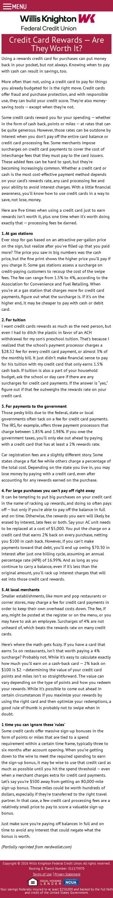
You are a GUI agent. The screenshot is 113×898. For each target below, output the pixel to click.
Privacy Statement (67, 874)
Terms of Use (42, 874)
